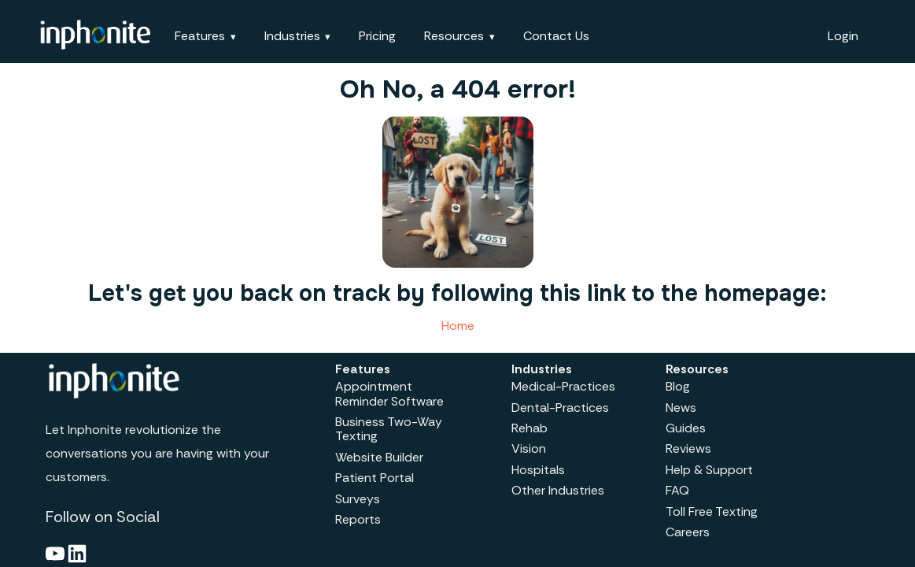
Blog (678, 386)
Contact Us (556, 36)
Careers (688, 532)
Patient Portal (374, 477)
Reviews (688, 448)
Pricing (377, 36)
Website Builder (379, 457)
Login (843, 36)
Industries (292, 36)
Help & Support (709, 469)
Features (200, 36)
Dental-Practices (560, 407)
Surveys (357, 499)
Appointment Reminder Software (389, 393)
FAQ (677, 490)
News (681, 407)
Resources (454, 36)
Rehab (529, 428)
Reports (358, 519)
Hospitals (538, 469)
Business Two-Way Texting (388, 428)
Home (457, 325)
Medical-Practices (563, 386)
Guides (686, 428)
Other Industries (557, 490)
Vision (528, 448)
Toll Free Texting (712, 511)
